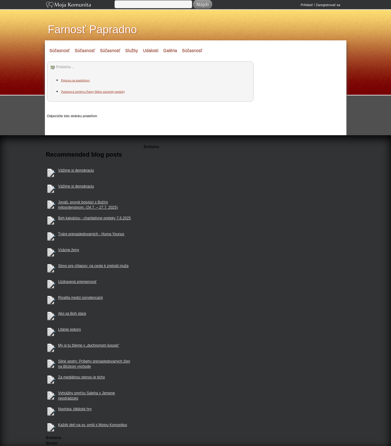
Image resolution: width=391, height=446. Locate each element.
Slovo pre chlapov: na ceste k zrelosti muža (93, 266)
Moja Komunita (80, 5)
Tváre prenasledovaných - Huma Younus (91, 234)
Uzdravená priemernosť (77, 282)
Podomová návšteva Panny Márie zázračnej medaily (93, 91)
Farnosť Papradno (92, 29)
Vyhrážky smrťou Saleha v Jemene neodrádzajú (86, 395)
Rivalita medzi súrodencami (80, 297)
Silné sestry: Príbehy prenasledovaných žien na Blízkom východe (94, 364)
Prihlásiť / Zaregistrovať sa (320, 5)
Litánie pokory (69, 329)
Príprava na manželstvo (75, 80)
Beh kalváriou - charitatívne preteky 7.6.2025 (94, 218)
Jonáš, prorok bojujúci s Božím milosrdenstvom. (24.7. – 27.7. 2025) (88, 205)
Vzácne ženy (68, 250)
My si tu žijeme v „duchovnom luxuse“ (88, 345)
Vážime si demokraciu (76, 170)
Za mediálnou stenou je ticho (81, 377)
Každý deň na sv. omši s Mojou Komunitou (92, 425)
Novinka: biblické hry (75, 409)
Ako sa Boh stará (72, 313)
